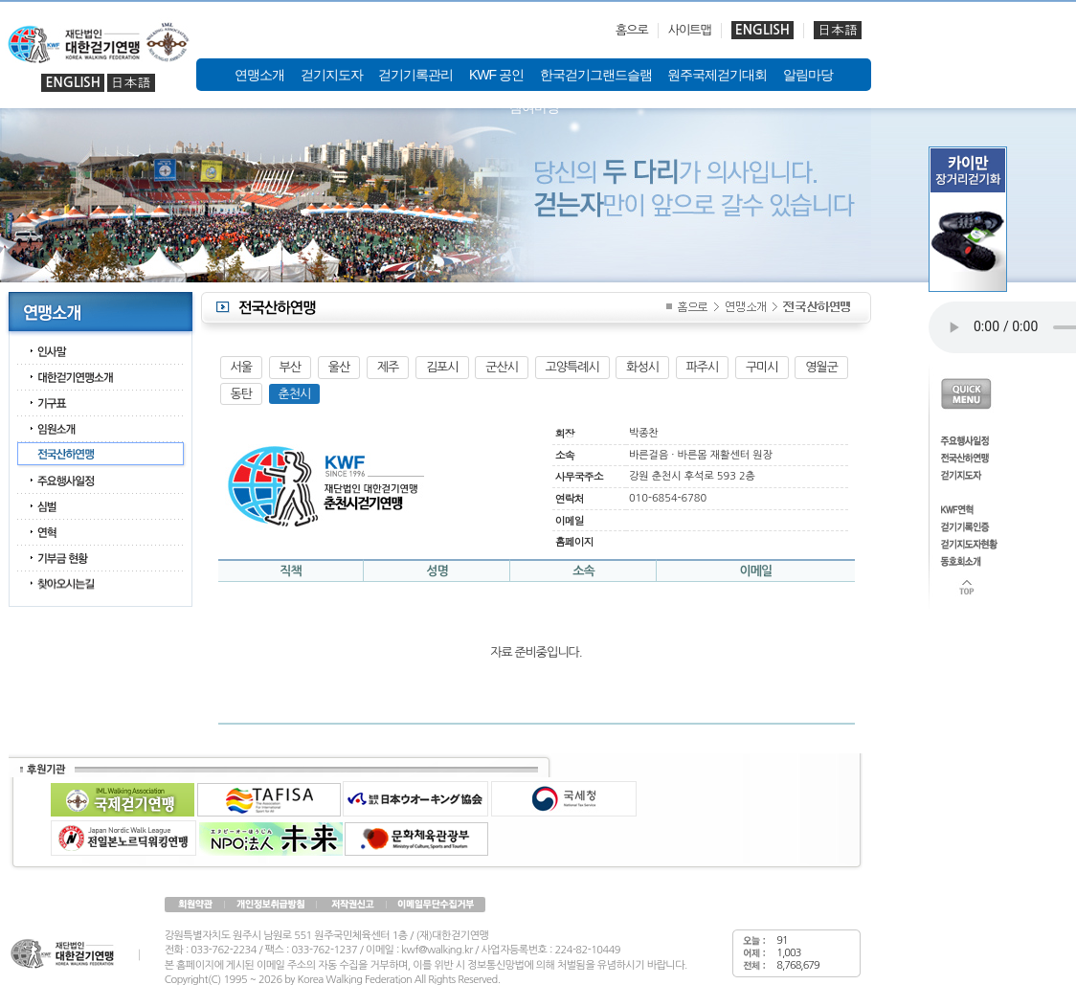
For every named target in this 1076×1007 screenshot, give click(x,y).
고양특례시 (572, 367)
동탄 (241, 394)
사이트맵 (689, 30)
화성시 (642, 367)
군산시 (501, 367)
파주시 (702, 367)
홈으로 (632, 30)
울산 (338, 367)
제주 (387, 367)
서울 (241, 367)
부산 (290, 367)
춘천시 (295, 394)
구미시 (762, 367)
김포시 (442, 367)
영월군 (821, 367)
